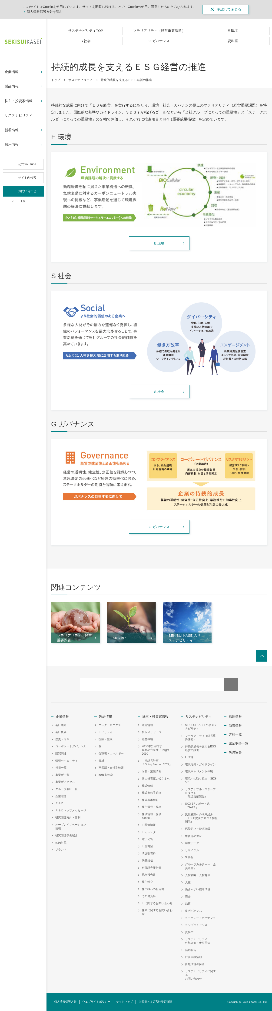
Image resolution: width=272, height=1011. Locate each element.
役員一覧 (60, 767)
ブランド (60, 849)
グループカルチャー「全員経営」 (200, 866)
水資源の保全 (193, 836)
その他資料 (149, 896)
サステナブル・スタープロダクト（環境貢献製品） (200, 793)
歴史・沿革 (62, 739)
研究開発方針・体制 (67, 817)
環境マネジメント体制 (199, 771)
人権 (188, 882)
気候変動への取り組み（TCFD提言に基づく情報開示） (201, 818)
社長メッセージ (151, 732)
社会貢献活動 (193, 957)
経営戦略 (147, 739)
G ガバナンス (193, 910)
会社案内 (60, 725)
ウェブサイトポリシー (96, 1001)
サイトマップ (124, 1001)
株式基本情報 (150, 800)
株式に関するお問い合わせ (157, 912)
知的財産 (60, 842)
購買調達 (60, 753)
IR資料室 (147, 846)
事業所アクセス (65, 781)
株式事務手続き (151, 792)
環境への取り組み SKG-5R (201, 780)
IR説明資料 (149, 853)
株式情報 (147, 785)
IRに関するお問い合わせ (157, 903)
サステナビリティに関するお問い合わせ (200, 975)
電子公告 (147, 839)
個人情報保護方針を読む (45, 11)
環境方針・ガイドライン (200, 764)
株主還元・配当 (151, 807)
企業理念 (60, 796)
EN (23, 201)
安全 (188, 896)
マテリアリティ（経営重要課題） (200, 737)
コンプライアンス (196, 925)
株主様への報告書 (153, 889)
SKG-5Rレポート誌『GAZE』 (197, 805)
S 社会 (189, 857)
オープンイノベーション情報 (70, 826)
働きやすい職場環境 (197, 889)
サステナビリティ (80, 80)
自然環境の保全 (195, 964)
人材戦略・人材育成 (197, 875)
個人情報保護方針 (65, 1001)
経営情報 (147, 725)
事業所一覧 (62, 775)
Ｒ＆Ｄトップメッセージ (70, 810)
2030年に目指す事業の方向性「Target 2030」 (155, 750)
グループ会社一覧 (66, 789)
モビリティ (106, 732)
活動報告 (190, 950)
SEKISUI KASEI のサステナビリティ (201, 726)
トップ (55, 80)
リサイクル (192, 850)
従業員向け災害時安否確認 (155, 1001)
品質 (188, 903)
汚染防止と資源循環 (197, 828)
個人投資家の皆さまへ (156, 778)
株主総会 (147, 882)
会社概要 (60, 732)
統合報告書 (149, 874)
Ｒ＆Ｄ (59, 803)
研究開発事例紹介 (66, 835)
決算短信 (147, 860)
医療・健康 (106, 739)
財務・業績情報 (151, 771)
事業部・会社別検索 (111, 767)
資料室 (189, 932)
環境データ (192, 843)
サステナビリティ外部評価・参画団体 (197, 940)
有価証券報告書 (151, 867)
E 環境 (189, 757)
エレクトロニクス (110, 725)
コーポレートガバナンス (70, 746)
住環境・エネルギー (111, 753)
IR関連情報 (149, 825)
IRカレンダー (150, 832)
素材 (101, 760)
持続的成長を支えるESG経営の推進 (200, 748)
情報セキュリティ (66, 760)
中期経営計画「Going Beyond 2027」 (157, 762)
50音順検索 (106, 775)
